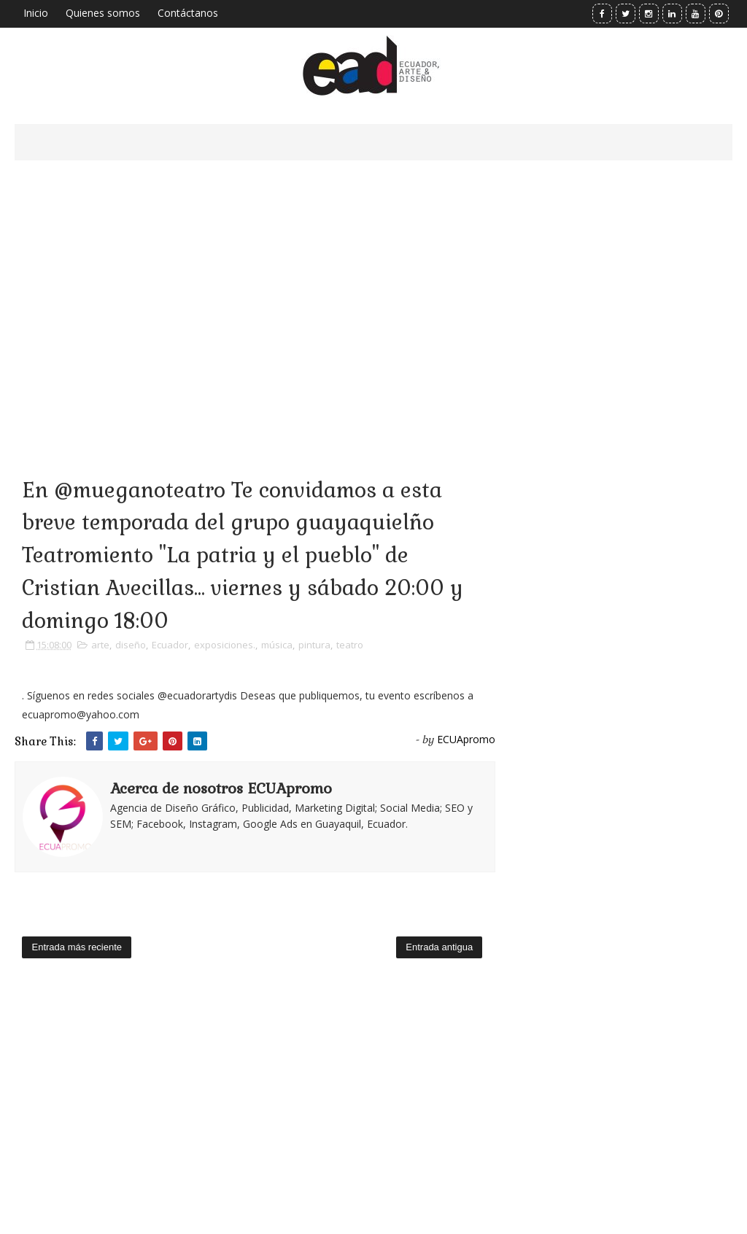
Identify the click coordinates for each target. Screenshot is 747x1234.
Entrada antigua (439, 947)
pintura (314, 644)
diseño (130, 644)
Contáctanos (188, 13)
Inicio (35, 13)
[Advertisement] (255, 299)
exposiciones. (224, 644)
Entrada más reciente (76, 947)
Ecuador (170, 644)
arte (100, 644)
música (277, 644)
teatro (349, 644)
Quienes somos (103, 13)
